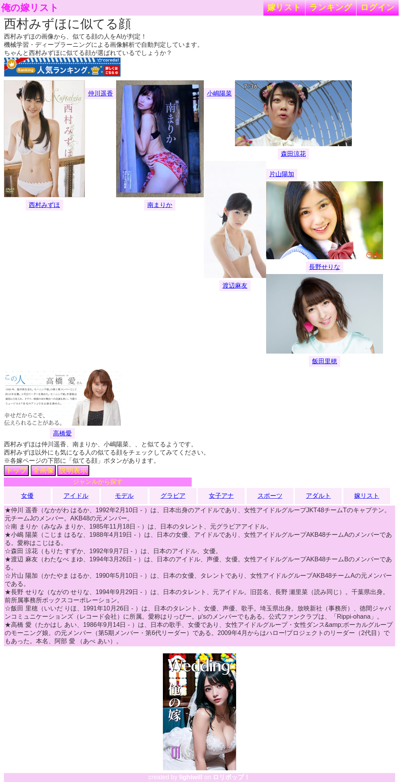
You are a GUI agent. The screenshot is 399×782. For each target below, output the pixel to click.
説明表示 (73, 470)
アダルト (318, 495)
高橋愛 (62, 433)
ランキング (330, 7)
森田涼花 (293, 153)
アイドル (76, 495)
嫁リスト (284, 7)
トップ (16, 470)
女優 (27, 495)
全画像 (43, 470)
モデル (124, 495)
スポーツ (270, 495)
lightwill (191, 777)
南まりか (159, 205)
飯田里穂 (324, 361)
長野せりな (324, 267)
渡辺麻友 (234, 285)
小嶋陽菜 (219, 93)
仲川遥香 (100, 93)
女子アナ (221, 495)
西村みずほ (44, 205)
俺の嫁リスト (30, 8)
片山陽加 (281, 174)
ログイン (377, 7)
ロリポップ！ (231, 777)
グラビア (173, 495)
